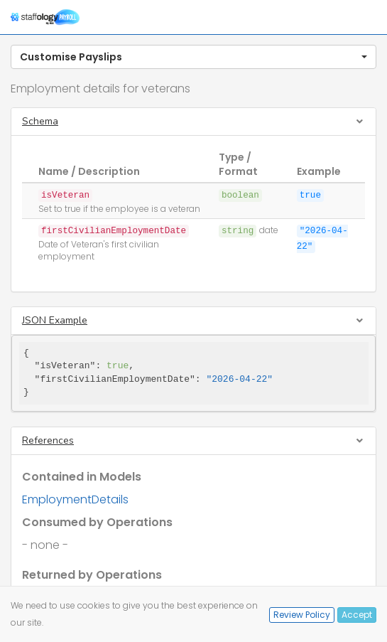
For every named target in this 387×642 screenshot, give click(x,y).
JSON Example (54, 320)
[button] (193, 57)
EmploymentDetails (75, 499)
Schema (40, 121)
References (48, 440)
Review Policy (301, 615)
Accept (357, 615)
